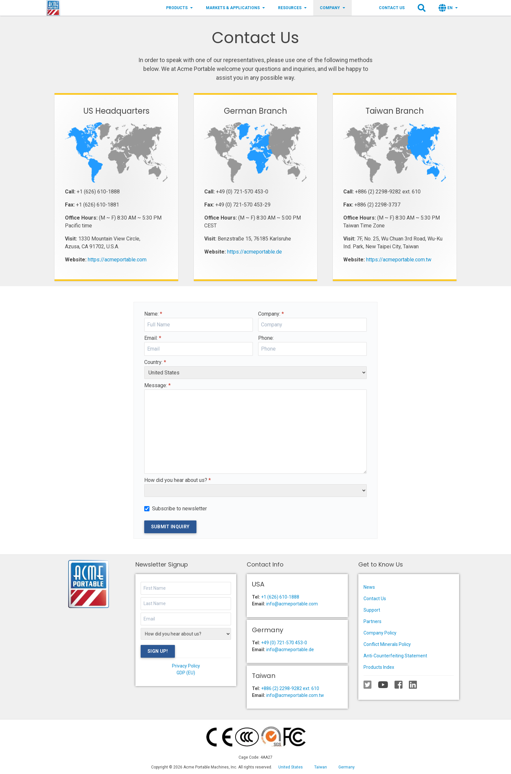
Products (179, 8)
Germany (346, 767)
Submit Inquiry (170, 526)
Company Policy (380, 632)
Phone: (266, 338)
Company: (271, 314)
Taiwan (320, 767)
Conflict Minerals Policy (387, 644)
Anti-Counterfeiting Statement (395, 655)
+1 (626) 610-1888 (280, 597)
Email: (152, 338)
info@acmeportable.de (290, 649)
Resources (292, 8)
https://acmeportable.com (117, 259)
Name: (153, 314)
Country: (155, 362)
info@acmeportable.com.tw (295, 695)
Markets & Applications (235, 8)
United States (290, 767)
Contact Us (392, 8)
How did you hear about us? (177, 480)
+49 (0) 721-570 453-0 (284, 642)
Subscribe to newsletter (179, 508)
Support (372, 610)
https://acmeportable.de (254, 252)
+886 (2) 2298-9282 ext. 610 (290, 688)
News (369, 587)
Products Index (379, 667)
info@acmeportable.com (292, 603)
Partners (372, 621)
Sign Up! (157, 651)
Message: (157, 385)
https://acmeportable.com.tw (398, 259)
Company (332, 8)
